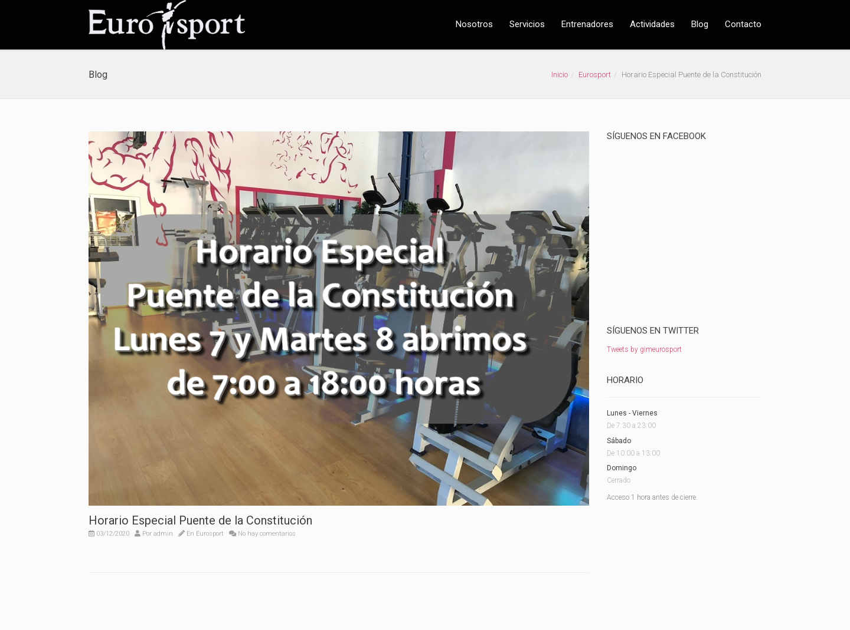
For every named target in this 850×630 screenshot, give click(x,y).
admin (163, 533)
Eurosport (594, 74)
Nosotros (474, 24)
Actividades (652, 24)
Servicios (527, 24)
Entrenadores (587, 24)
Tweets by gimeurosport (644, 349)
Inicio (559, 74)
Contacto (743, 24)
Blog (699, 24)
